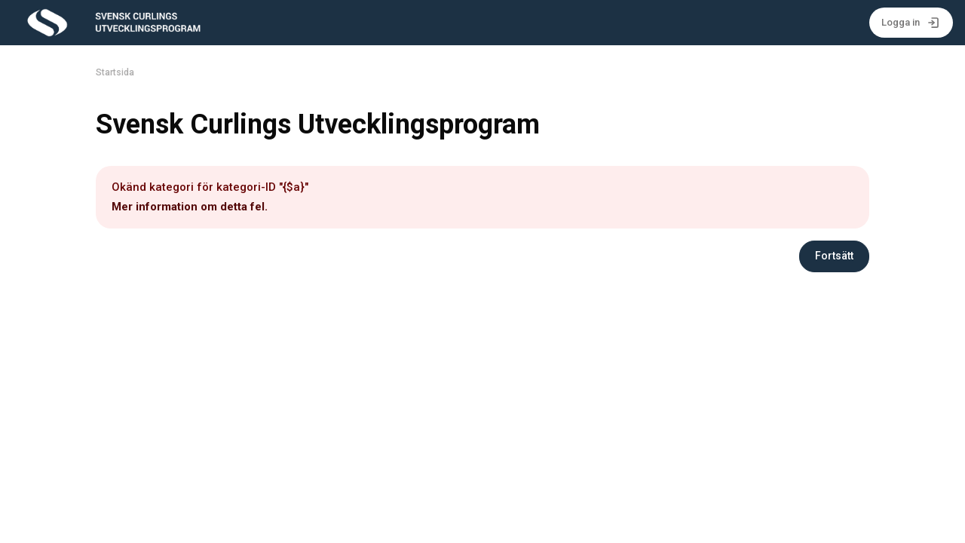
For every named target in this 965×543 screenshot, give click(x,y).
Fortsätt (834, 256)
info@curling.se (282, 473)
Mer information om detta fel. (190, 206)
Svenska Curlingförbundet (166, 473)
